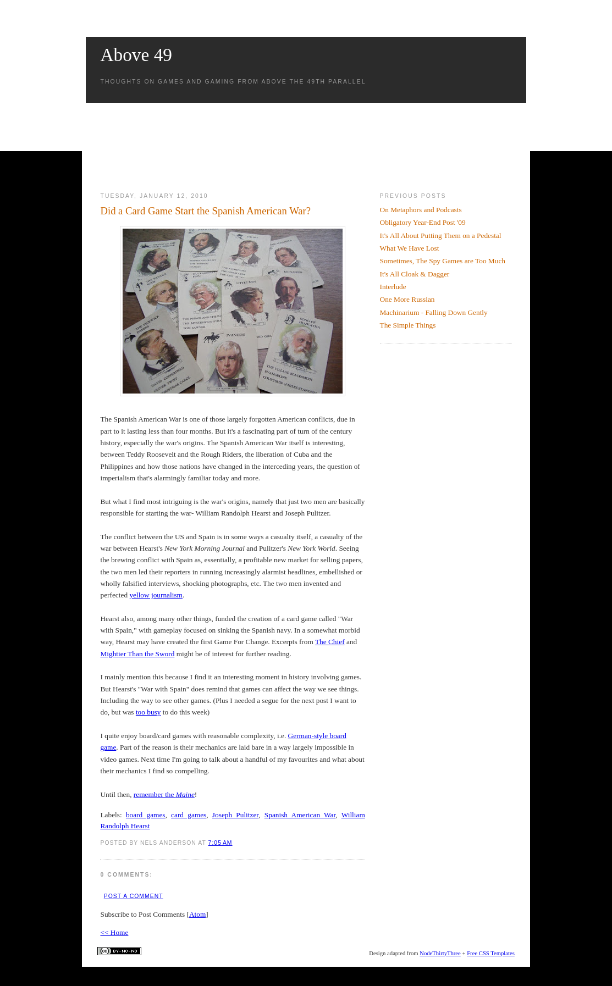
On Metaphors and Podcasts (421, 210)
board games (146, 815)
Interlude (393, 286)
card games (188, 815)
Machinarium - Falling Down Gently (434, 312)
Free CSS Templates (491, 953)
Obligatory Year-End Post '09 (423, 222)
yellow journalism (156, 595)
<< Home (114, 932)
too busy (148, 712)
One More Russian (407, 299)
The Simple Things (408, 325)
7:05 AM (220, 843)
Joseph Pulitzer (235, 815)
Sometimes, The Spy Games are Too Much (442, 261)
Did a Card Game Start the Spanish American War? (205, 211)
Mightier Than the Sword (137, 654)
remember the (164, 794)
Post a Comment (133, 896)
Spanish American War (300, 815)
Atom (197, 914)
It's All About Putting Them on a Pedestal (440, 235)
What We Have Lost (409, 248)
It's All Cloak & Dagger (415, 274)
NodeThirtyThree (440, 953)
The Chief (330, 642)
